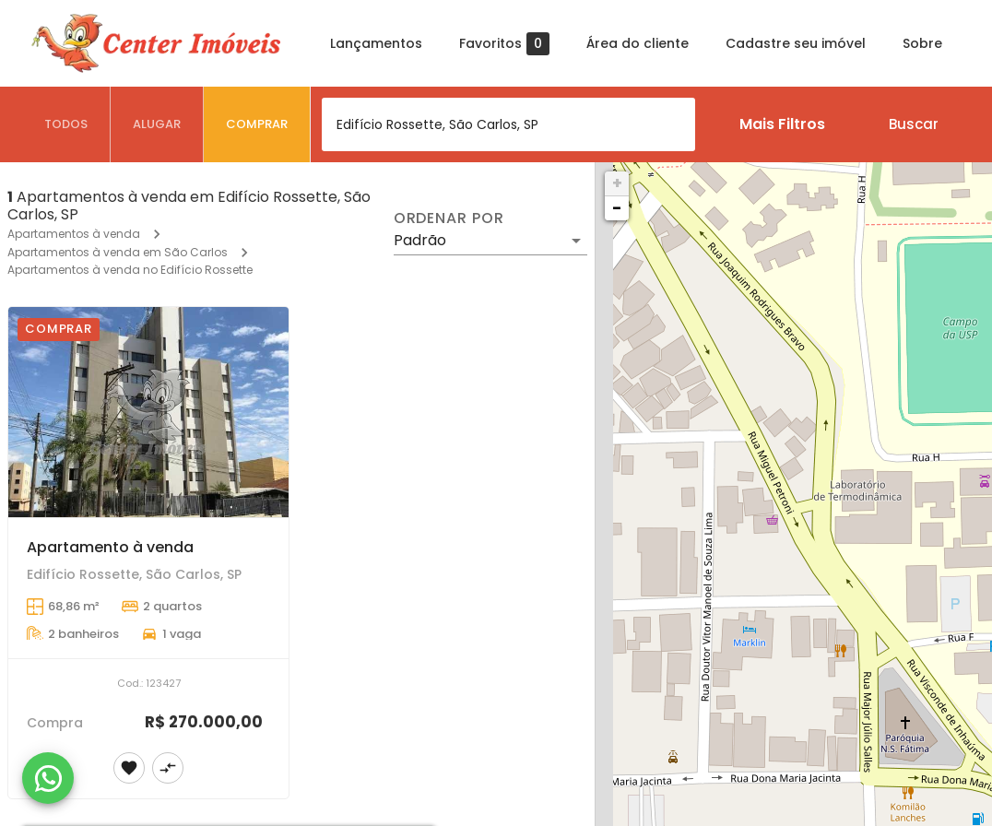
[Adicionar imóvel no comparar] (167, 768)
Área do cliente (637, 43)
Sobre (922, 43)
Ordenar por (449, 218)
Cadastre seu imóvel (796, 43)
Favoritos (504, 43)
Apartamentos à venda (73, 234)
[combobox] (508, 124)
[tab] (66, 124)
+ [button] (617, 183)
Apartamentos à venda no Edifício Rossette (130, 269)
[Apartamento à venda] (148, 412)
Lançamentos (376, 43)
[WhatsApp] (48, 778)
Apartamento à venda (110, 547)
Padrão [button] (420, 240)
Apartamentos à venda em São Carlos (117, 252)
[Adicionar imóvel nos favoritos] (129, 768)
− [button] (616, 207)
